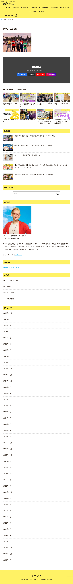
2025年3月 (7, 350)
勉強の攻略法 (54, 7)
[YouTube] (6, 15)
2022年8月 (7, 504)
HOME (8, 7)
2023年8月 (7, 461)
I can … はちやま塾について (13, 280)
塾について (24, 7)
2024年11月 (7, 375)
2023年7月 (7, 467)
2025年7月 (7, 325)
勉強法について (8, 292)
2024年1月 (7, 436)
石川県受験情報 (43, 7)
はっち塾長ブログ (9, 286)
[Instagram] (9, 15)
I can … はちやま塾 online (32, 579)
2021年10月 (7, 554)
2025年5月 (7, 338)
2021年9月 (7, 560)
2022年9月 (7, 498)
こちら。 (18, 255)
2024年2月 (7, 430)
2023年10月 (7, 455)
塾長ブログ (33, 7)
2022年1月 (7, 541)
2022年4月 (7, 523)
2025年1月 (7, 362)
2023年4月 (7, 486)
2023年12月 (7, 443)
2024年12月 (7, 368)
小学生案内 (16, 7)
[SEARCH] (16, 15)
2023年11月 (7, 449)
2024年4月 (7, 418)
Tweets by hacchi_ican (11, 267)
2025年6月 (7, 331)
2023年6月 (7, 473)
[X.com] (3, 15)
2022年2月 (7, 535)
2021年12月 (7, 548)
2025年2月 (7, 356)
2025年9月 (7, 319)
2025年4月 (7, 344)
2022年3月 (7, 529)
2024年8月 (7, 393)
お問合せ (42, 11)
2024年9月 (7, 387)
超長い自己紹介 (64, 7)
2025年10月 (7, 313)
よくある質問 (33, 11)
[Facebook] (22, 74)
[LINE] (12, 15)
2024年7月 (7, 399)
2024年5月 (7, 412)
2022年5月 (7, 517)
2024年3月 (7, 424)
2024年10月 (7, 381)
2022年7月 (7, 511)
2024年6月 (7, 405)
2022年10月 (7, 492)
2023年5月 (7, 480)
